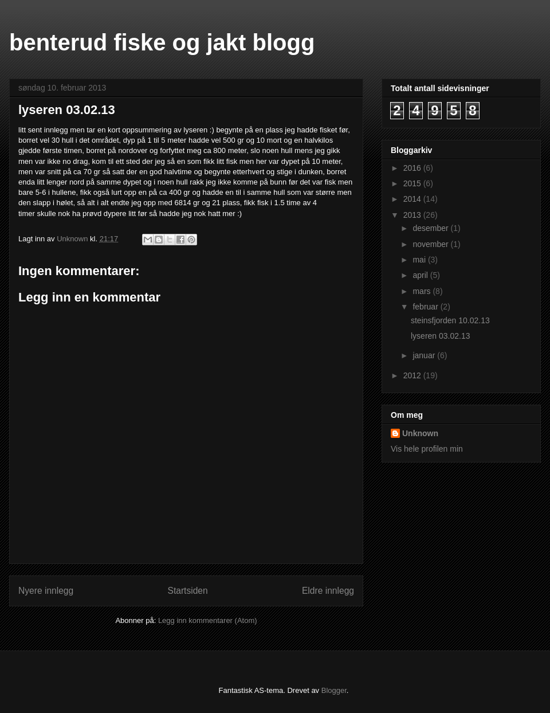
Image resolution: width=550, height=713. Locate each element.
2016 (413, 168)
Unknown (420, 433)
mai (419, 259)
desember (431, 228)
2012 (413, 375)
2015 (413, 183)
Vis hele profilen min (427, 448)
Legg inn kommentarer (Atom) (207, 620)
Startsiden (187, 591)
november (431, 244)
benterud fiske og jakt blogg (162, 42)
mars (422, 291)
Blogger (334, 690)
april (421, 275)
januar (424, 355)
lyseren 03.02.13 (440, 335)
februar (426, 306)
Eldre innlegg (328, 591)
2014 (413, 198)
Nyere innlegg (45, 591)
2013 (413, 215)
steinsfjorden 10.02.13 (450, 320)
